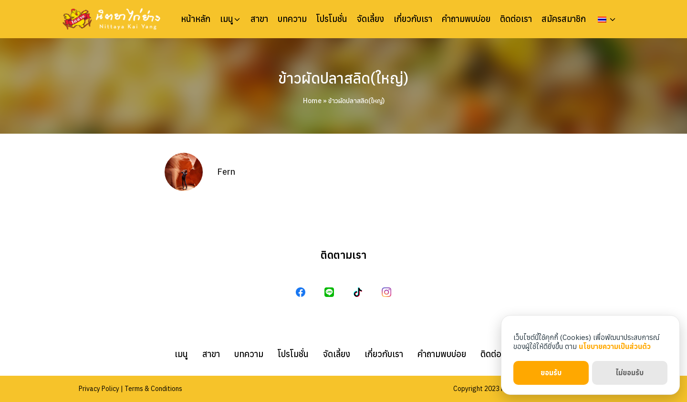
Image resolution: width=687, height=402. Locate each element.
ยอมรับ (551, 372)
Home (312, 100)
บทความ (292, 19)
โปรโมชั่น (331, 19)
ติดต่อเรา (516, 19)
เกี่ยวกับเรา (413, 19)
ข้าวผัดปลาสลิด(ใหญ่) (343, 78)
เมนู (226, 19)
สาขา (259, 19)
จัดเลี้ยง (370, 19)
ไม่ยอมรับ (629, 372)
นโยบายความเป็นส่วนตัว (615, 346)
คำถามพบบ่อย (466, 19)
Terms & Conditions (153, 388)
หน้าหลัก (195, 19)
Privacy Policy (99, 388)
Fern (226, 171)
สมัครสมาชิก (563, 19)
